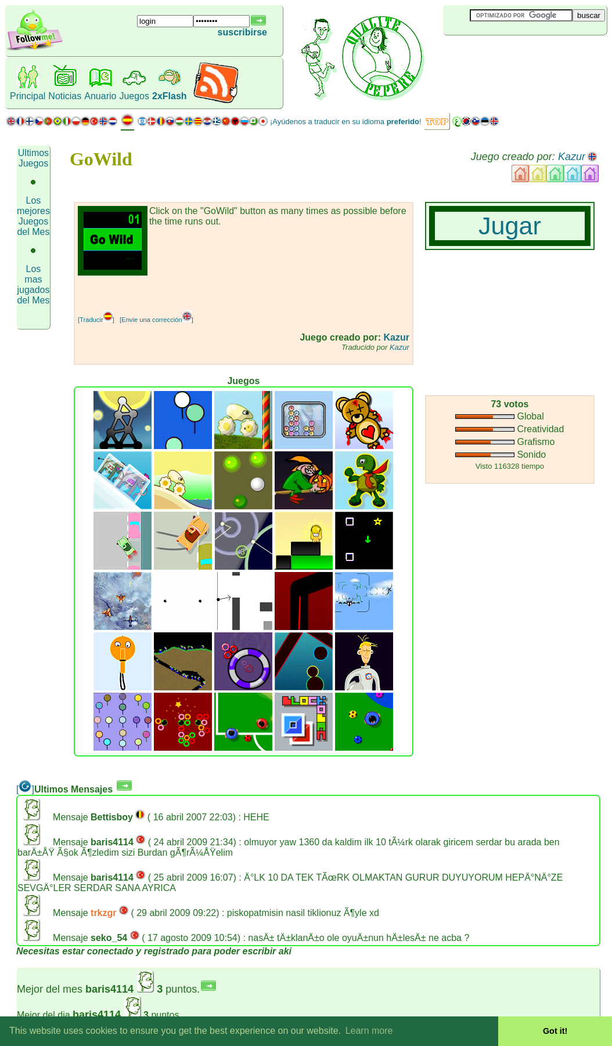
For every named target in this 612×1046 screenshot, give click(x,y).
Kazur (571, 156)
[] (25, 789)
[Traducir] (96, 319)
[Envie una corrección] (156, 319)
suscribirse (242, 32)
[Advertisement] (512, 54)
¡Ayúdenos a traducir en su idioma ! (346, 121)
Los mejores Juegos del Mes (33, 216)
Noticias (64, 96)
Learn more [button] (369, 1031)
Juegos (134, 96)
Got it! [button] (555, 1031)
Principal (27, 96)
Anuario (100, 96)
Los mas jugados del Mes (33, 284)
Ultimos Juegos (33, 158)
